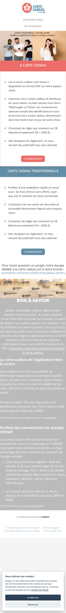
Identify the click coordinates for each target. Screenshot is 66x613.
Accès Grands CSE (53, 530)
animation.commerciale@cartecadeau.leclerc (33, 273)
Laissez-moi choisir (40, 590)
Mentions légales (51, 527)
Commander (33, 159)
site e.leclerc (50, 417)
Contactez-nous (33, 19)
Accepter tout (33, 598)
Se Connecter (33, 26)
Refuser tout (33, 605)
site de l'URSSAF (35, 506)
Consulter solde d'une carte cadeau (22, 530)
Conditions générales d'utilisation (22, 527)
